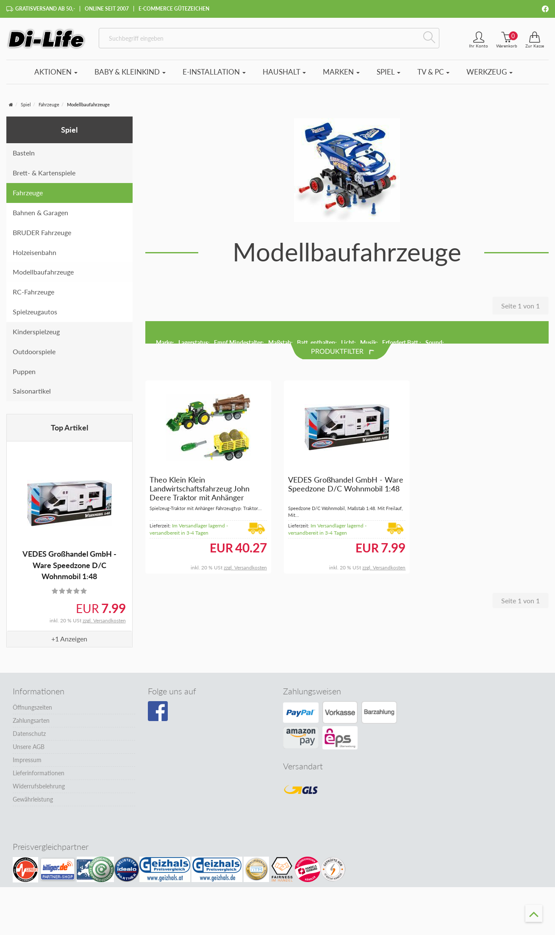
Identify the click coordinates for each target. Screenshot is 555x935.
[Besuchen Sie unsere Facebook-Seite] (158, 711)
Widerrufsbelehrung (39, 786)
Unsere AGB (28, 746)
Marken (341, 71)
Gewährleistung (33, 799)
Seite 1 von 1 (520, 306)
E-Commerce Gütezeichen (174, 9)
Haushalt (284, 71)
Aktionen (56, 71)
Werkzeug (489, 71)
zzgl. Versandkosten (104, 620)
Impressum (27, 759)
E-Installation (214, 71)
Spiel (388, 71)
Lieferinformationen (38, 773)
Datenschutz (29, 733)
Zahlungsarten (31, 720)
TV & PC (433, 71)
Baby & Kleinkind (130, 71)
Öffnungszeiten (32, 707)
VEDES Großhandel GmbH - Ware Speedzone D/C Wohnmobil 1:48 (69, 565)
